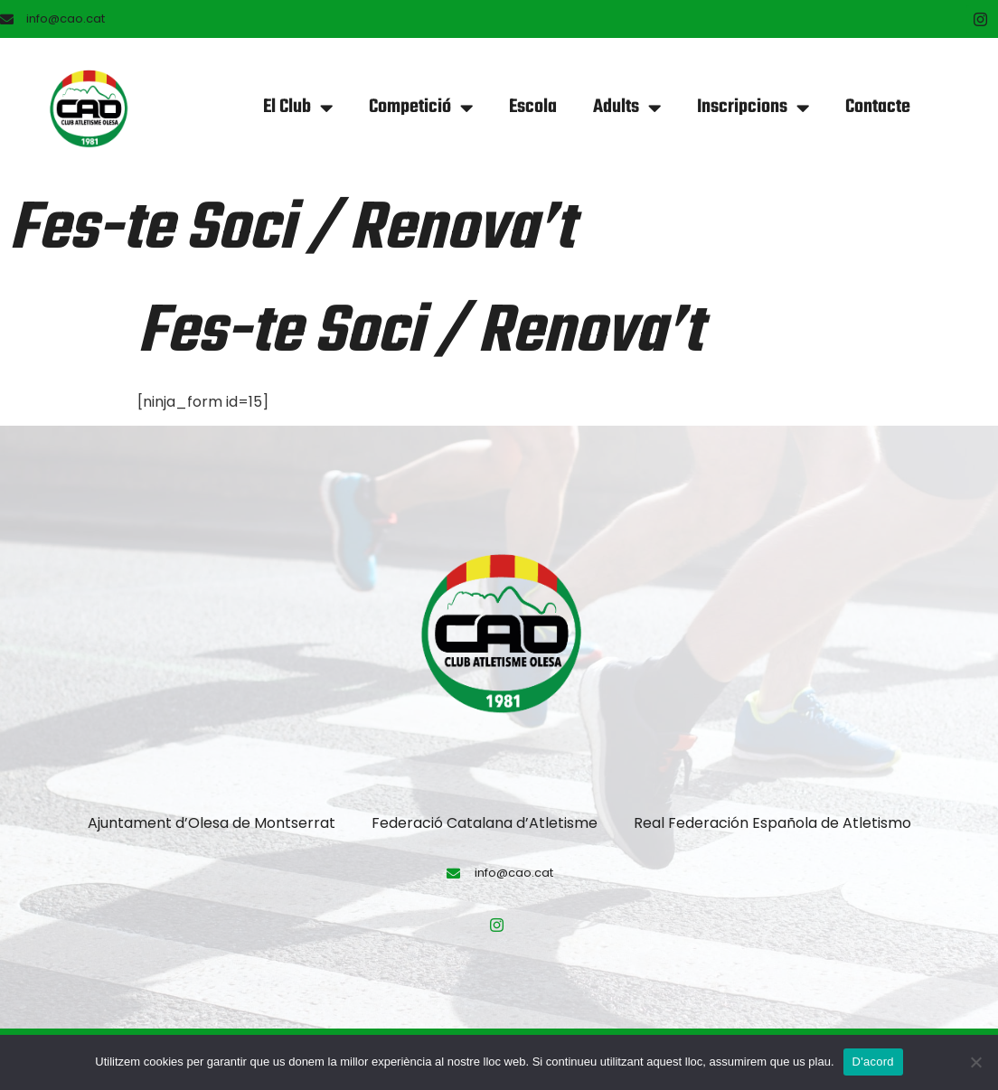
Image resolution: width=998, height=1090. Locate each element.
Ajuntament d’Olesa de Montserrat (211, 823)
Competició (421, 108)
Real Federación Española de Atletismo (772, 823)
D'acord (873, 1061)
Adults (627, 108)
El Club (298, 108)
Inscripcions (753, 108)
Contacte (877, 107)
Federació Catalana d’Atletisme (485, 823)
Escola (533, 107)
